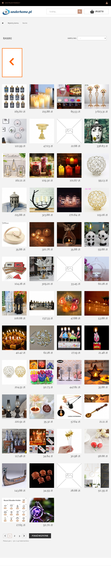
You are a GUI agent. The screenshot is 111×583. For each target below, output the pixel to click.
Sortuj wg (72, 38)
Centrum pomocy (12, 3)
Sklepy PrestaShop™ (9, 568)
